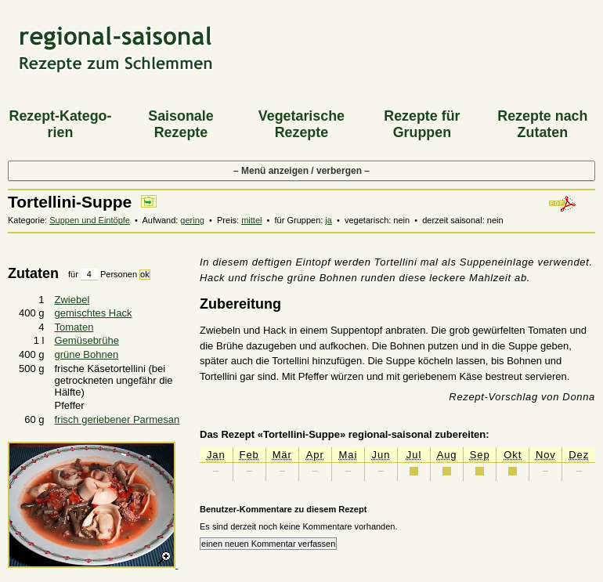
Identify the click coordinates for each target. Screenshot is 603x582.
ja (328, 220)
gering (192, 220)
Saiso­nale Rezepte (180, 124)
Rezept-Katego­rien (60, 124)
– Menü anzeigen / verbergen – (301, 170)
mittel (251, 220)
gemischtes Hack (93, 313)
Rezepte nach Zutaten (542, 124)
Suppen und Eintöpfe (89, 220)
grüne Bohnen (87, 354)
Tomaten (74, 327)
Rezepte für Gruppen (422, 124)
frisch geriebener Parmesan (117, 419)
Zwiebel (72, 299)
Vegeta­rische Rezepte (301, 124)
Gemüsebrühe (87, 340)
